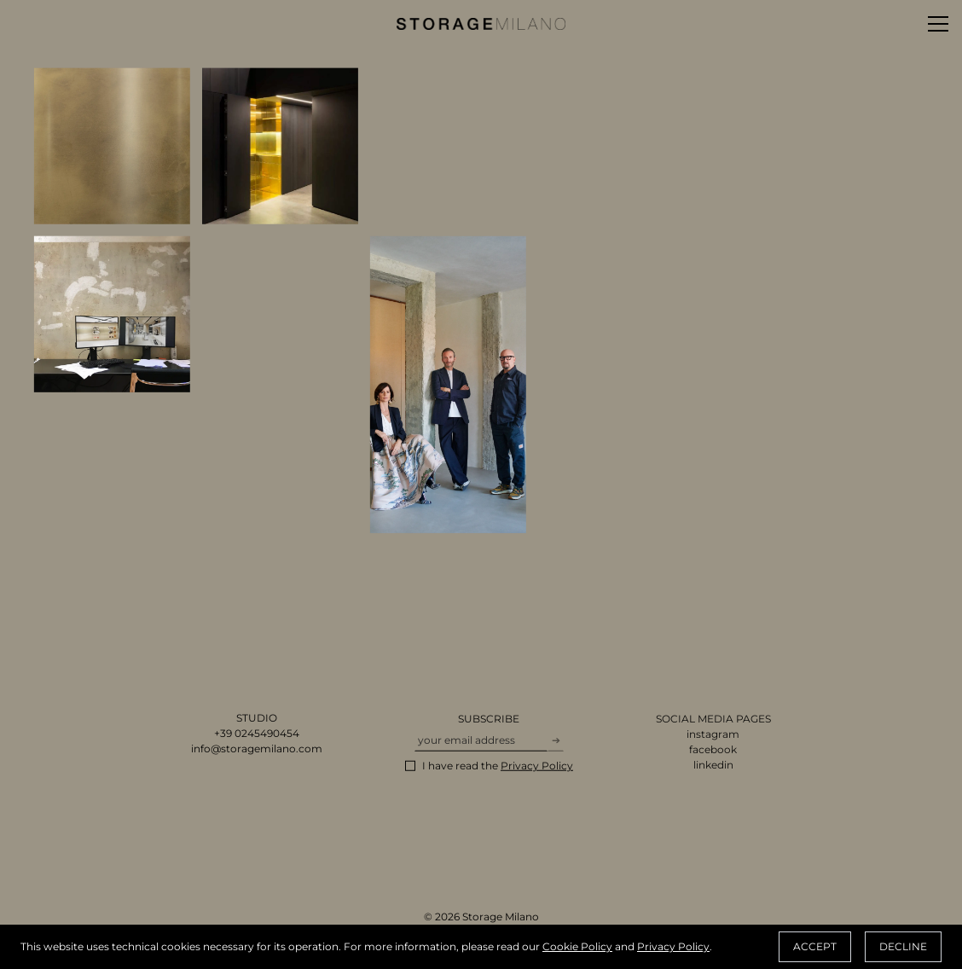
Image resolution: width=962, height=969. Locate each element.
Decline (903, 946)
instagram (713, 735)
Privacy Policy (673, 946)
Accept (815, 946)
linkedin (713, 766)
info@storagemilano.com (256, 749)
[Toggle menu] (938, 24)
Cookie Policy (577, 946)
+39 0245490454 (256, 734)
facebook (713, 751)
